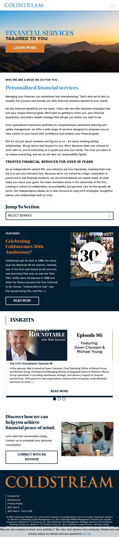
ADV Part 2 (13, 508)
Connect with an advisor (32, 457)
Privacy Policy (15, 504)
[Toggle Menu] (112, 5)
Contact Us (13, 496)
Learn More (24, 48)
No (89, 534)
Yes (84, 534)
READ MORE (22, 301)
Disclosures (13, 500)
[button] (54, 398)
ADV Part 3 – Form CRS (19, 511)
